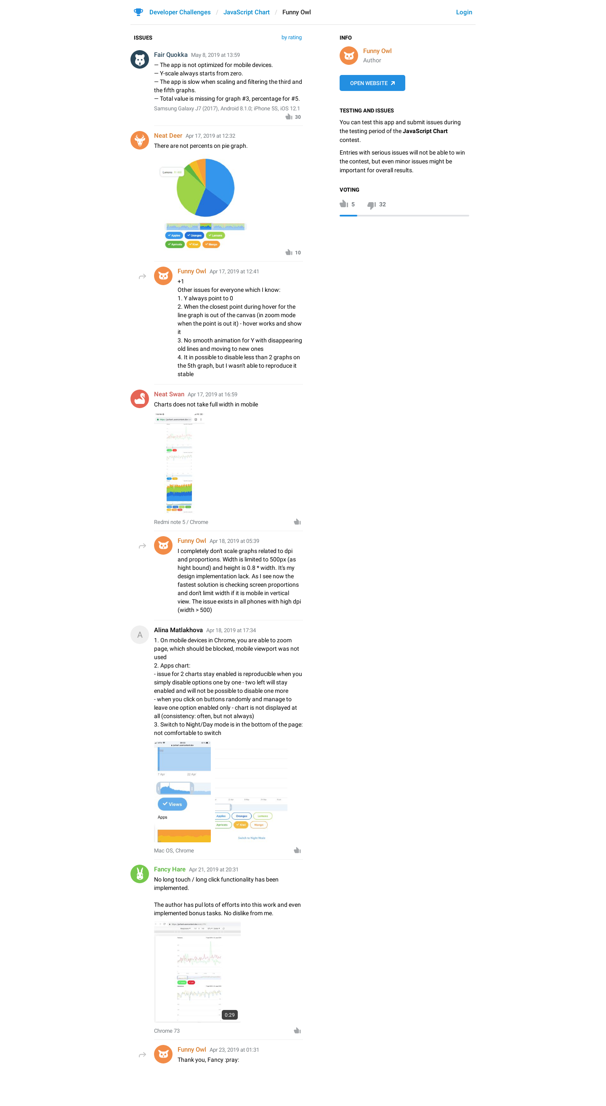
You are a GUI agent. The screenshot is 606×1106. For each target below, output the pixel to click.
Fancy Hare (170, 869)
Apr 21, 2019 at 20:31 (214, 869)
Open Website (369, 83)
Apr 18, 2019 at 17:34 (231, 630)
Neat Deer (168, 135)
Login (464, 12)
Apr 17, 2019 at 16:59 (212, 394)
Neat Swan (169, 394)
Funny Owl (377, 51)
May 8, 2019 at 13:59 (215, 55)
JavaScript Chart (246, 12)
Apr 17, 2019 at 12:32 (210, 136)
